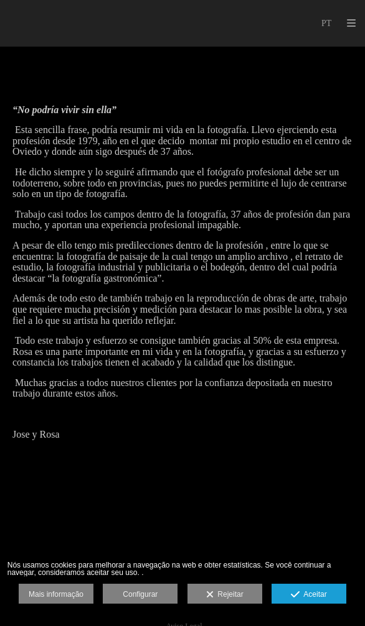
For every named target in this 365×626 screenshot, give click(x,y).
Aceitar (308, 595)
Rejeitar (225, 595)
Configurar (140, 594)
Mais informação (56, 594)
